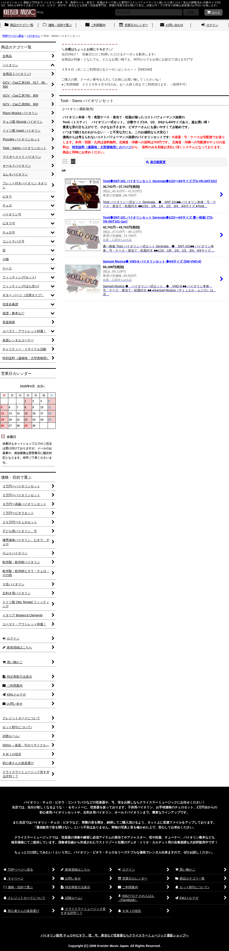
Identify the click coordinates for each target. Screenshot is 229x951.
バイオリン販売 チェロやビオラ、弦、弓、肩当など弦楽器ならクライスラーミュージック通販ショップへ (114, 935)
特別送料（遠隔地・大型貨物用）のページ (101, 147)
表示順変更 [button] (156, 162)
